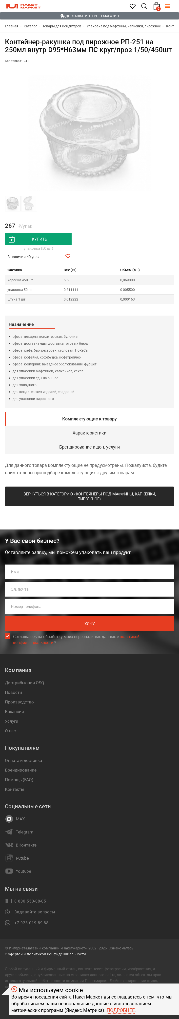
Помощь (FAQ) (19, 780)
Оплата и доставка (23, 760)
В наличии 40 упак (23, 256)
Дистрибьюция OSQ (24, 683)
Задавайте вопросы (34, 912)
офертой (15, 954)
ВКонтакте (26, 845)
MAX (20, 819)
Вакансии (14, 712)
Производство (19, 702)
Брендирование (21, 770)
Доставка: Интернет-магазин (89, 16)
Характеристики (89, 433)
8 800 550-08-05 (30, 901)
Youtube (23, 871)
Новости (13, 692)
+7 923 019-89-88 (31, 923)
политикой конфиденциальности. (57, 954)
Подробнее (121, 1010)
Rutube (22, 858)
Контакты (14, 789)
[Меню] (171, 6)
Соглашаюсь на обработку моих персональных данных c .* (76, 640)
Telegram (24, 832)
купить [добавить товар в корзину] (39, 239)
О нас (10, 731)
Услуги (11, 721)
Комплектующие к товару (89, 419)
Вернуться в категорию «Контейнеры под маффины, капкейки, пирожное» (89, 496)
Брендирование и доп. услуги (89, 447)
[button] (170, 133)
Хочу (89, 623)
